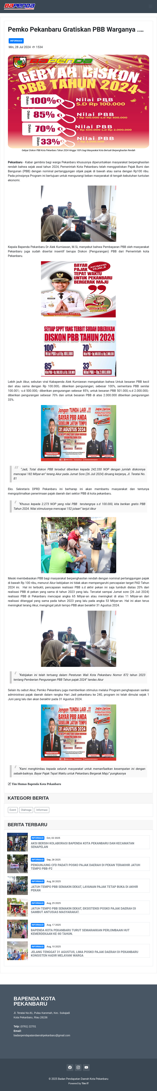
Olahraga (26, 809)
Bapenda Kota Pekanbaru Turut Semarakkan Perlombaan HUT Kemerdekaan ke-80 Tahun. (80, 932)
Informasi (16, 41)
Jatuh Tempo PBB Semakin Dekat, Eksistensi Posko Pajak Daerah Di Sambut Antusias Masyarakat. (83, 910)
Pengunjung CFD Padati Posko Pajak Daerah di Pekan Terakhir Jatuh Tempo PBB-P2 (85, 866)
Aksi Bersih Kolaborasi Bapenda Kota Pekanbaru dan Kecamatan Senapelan (82, 845)
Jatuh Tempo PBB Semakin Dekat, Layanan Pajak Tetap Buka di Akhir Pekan (84, 888)
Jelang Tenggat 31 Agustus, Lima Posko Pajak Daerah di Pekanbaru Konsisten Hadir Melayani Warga (84, 953)
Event (13, 809)
